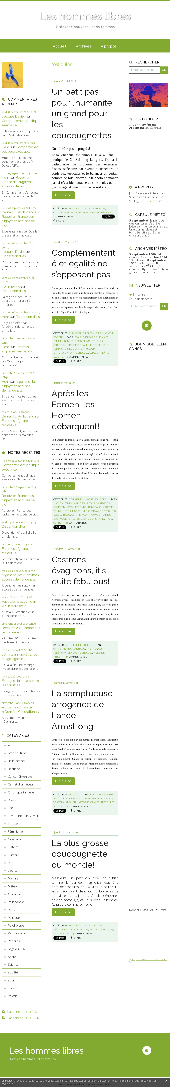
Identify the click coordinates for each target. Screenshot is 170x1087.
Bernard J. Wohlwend (18, 212)
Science (13, 964)
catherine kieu (62, 648)
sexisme (72, 652)
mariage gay (103, 503)
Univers (13, 988)
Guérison (14, 839)
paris (101, 518)
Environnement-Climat (23, 816)
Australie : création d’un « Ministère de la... (19, 603)
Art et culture (17, 753)
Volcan (12, 996)
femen (68, 503)
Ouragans (14, 894)
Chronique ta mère (21, 792)
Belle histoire (17, 761)
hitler (67, 511)
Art (10, 745)
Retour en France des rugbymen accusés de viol (18, 181)
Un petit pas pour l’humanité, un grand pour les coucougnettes (83, 113)
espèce (93, 352)
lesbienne (80, 507)
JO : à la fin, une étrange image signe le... (19, 656)
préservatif (93, 511)
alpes (109, 798)
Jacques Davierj (14, 116)
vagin (78, 212)
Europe (13, 824)
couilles (97, 925)
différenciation (63, 352)
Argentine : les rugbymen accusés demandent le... (19, 386)
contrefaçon (79, 514)
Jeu (10, 863)
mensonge (98, 798)
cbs (100, 648)
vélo (56, 798)
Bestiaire (14, 769)
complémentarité (86, 337)
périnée (106, 212)
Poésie (12, 910)
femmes (58, 341)
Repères (14, 941)
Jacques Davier (13, 252)
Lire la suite (63, 195)
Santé (12, 957)
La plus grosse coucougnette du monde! (80, 854)
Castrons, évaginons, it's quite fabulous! (81, 570)
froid (108, 518)
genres (68, 341)
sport (11, 980)
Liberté (13, 870)
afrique (65, 514)
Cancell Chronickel (20, 776)
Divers (12, 800)
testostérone (80, 518)
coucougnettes (63, 212)
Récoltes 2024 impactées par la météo (21, 630)
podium (57, 806)
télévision (60, 652)
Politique (14, 918)
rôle (105, 345)
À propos (109, 46)
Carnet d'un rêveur (21, 784)
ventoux (58, 802)
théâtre (104, 352)
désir (99, 341)
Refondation (16, 933)
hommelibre (11, 286)
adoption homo (63, 507)
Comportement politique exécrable (21, 149)
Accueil (59, 46)
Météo (12, 886)
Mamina (13, 878)
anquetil (71, 802)
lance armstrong (101, 794)
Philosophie (16, 902)
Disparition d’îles (14, 256)
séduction (59, 345)
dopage (86, 798)
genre (97, 345)
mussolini (78, 511)
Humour (13, 855)
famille (87, 345)
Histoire (13, 847)
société (13, 972)
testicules (98, 208)
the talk (91, 648)
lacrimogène (61, 518)
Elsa (10, 808)
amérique (79, 648)
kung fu (95, 212)
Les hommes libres (85, 16)
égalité (58, 356)
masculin (90, 348)
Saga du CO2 (17, 949)
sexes (78, 341)
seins (93, 518)
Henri (6, 147)
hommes (103, 337)
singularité (74, 348)
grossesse (74, 345)
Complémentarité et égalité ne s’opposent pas (83, 264)
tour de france (70, 798)
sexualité (89, 341)
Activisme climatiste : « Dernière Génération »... (20, 709)
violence (99, 652)
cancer (95, 802)
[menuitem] (59, 45)
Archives (83, 46)
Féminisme (15, 831)
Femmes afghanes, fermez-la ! (18, 349)
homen (59, 503)
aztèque (83, 802)
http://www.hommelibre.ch (149, 959)
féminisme (59, 348)
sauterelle (60, 933)
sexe (85, 212)
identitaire (94, 507)
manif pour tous (84, 503)
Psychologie (16, 925)
